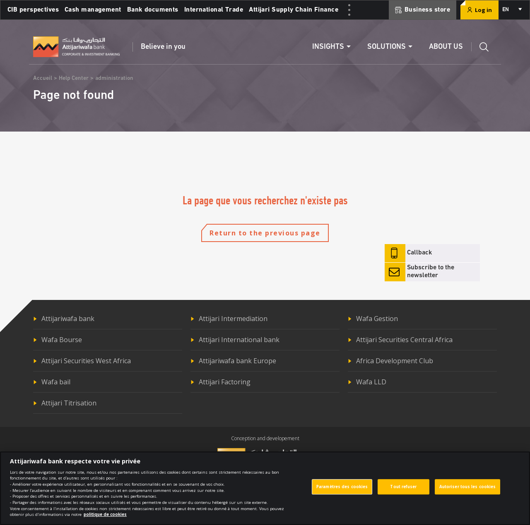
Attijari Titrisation (68, 403)
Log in (479, 10)
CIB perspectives (33, 10)
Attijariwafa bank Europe (237, 360)
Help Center (74, 78)
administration (114, 78)
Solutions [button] (386, 47)
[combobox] (511, 10)
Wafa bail (55, 381)
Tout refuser (403, 491)
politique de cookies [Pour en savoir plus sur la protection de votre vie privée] (105, 519)
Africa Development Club (394, 360)
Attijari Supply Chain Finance (293, 10)
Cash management (93, 10)
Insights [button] (328, 47)
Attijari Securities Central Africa (404, 339)
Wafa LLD (371, 381)
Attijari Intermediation (233, 318)
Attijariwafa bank (67, 318)
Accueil (42, 78)
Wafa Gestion (377, 318)
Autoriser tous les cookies (467, 491)
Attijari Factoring (225, 381)
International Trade (213, 10)
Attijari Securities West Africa (86, 360)
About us (446, 47)
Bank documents (152, 10)
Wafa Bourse (61, 339)
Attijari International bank (239, 339)
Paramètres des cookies (342, 491)
